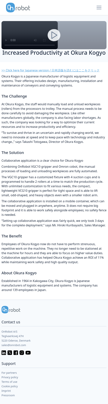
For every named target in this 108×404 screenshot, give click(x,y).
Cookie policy (10, 386)
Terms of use (9, 382)
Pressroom (8, 395)
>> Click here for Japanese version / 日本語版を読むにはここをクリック (51, 70)
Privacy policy (10, 377)
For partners (9, 372)
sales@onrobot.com (14, 345)
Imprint (6, 391)
